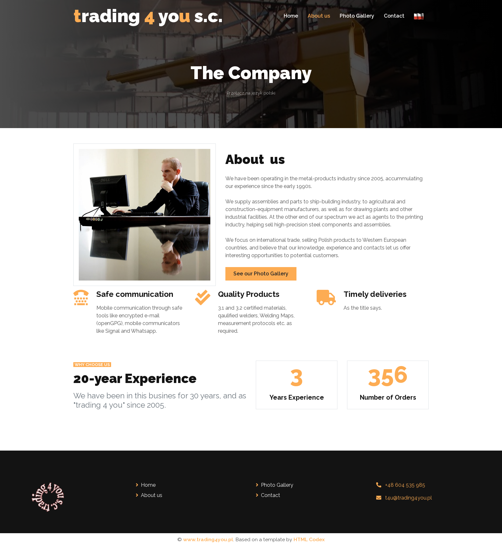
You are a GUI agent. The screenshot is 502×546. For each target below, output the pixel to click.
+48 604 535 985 (405, 485)
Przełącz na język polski (251, 92)
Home (291, 16)
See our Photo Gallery (260, 274)
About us (319, 16)
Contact (394, 16)
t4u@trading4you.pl (408, 498)
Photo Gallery (357, 16)
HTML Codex (309, 539)
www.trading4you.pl (208, 539)
